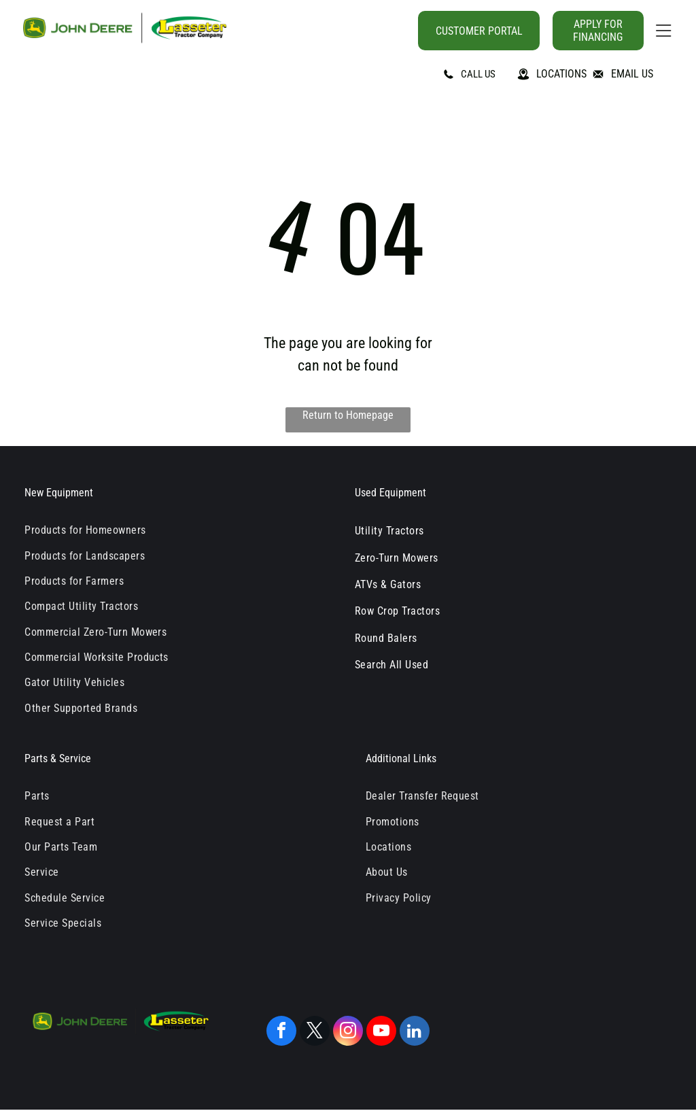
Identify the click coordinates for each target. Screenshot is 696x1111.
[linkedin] (415, 1032)
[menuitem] (177, 530)
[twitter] (315, 1032)
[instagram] (348, 1032)
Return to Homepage (348, 415)
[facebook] (281, 1032)
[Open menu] (663, 30)
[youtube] (381, 1032)
